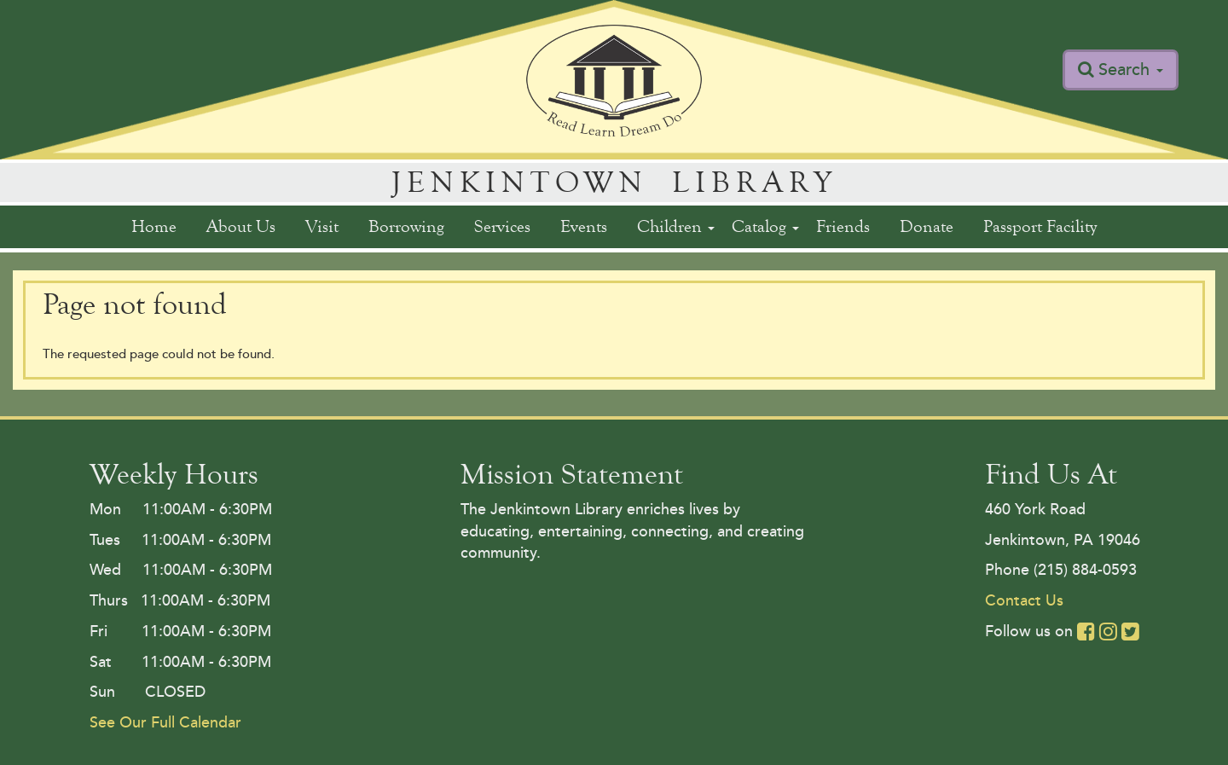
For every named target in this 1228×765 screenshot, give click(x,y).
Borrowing (406, 226)
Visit (322, 226)
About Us (240, 226)
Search (1130, 70)
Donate (926, 226)
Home (154, 226)
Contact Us (1024, 600)
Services (502, 226)
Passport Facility (1040, 226)
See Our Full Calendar (165, 722)
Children (676, 226)
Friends (843, 226)
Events (583, 226)
